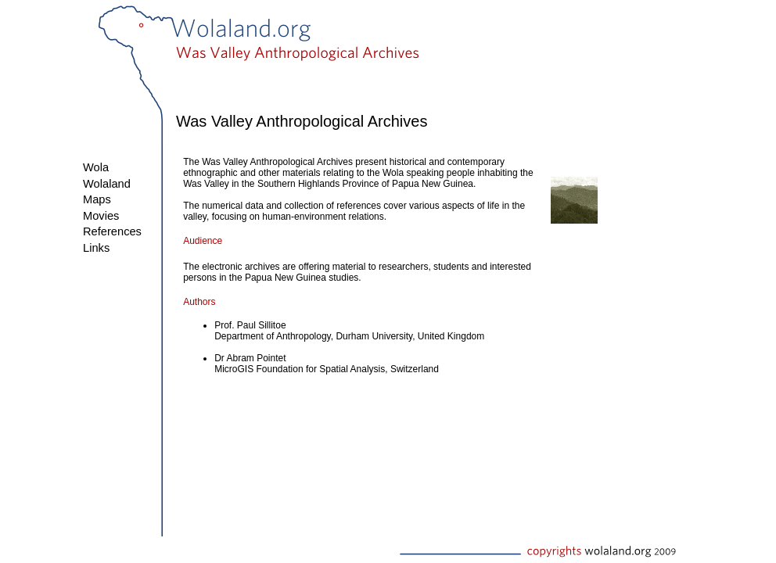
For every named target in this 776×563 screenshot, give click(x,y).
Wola (96, 167)
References (112, 231)
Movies (101, 216)
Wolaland (107, 184)
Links (96, 248)
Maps (97, 199)
